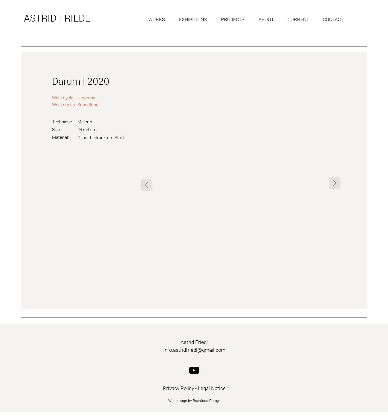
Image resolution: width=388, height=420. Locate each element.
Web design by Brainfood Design (194, 400)
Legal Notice (212, 388)
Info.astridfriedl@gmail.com (194, 349)
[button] (159, 19)
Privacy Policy (178, 388)
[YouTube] (194, 370)
